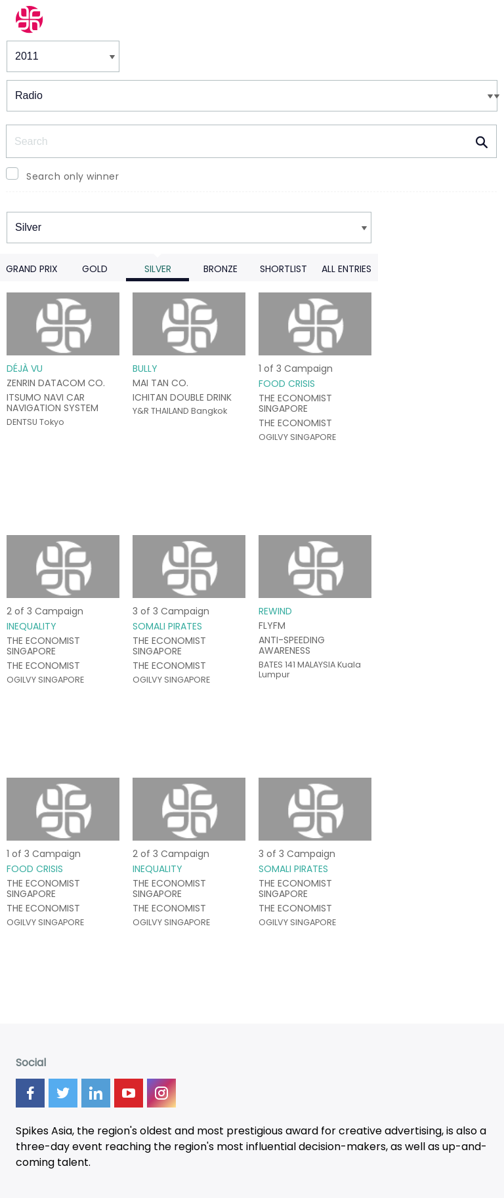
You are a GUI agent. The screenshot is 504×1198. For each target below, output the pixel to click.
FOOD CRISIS (287, 383)
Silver (157, 268)
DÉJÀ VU (25, 368)
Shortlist (283, 268)
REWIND (275, 611)
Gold (95, 268)
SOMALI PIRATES (167, 626)
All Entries (346, 268)
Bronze (220, 268)
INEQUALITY (31, 626)
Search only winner (72, 176)
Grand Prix (32, 268)
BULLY (145, 368)
